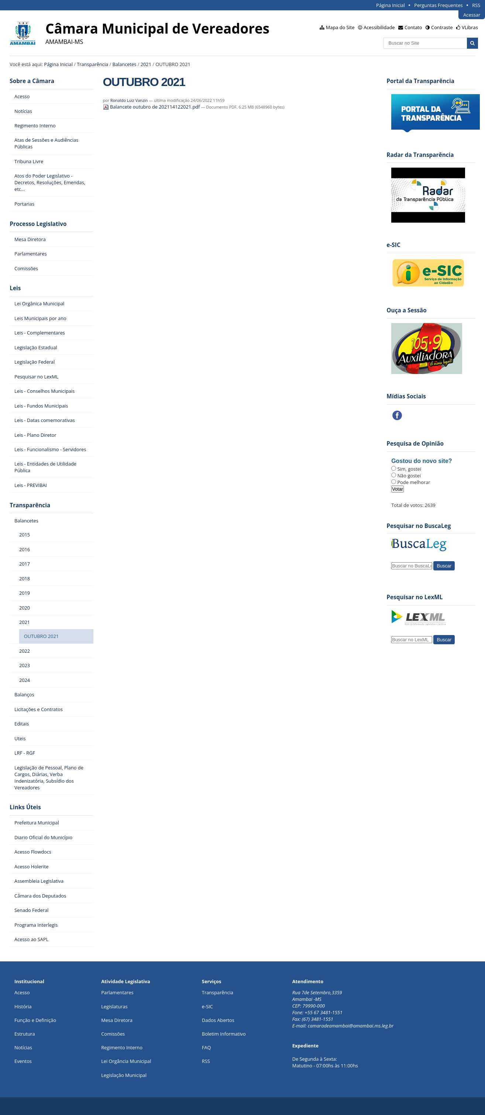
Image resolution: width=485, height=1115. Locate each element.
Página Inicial (390, 5)
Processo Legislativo (38, 224)
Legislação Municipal (124, 1075)
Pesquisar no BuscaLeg (418, 526)
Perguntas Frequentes (438, 5)
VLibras (470, 27)
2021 (146, 64)
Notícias (23, 1047)
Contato (413, 27)
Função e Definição (35, 1020)
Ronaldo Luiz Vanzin (129, 100)
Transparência (92, 64)
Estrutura (24, 1033)
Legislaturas (114, 1006)
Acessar (471, 14)
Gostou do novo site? (421, 461)
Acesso (22, 992)
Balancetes (125, 64)
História (23, 1006)
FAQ (206, 1047)
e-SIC (207, 1006)
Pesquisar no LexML (414, 597)
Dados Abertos (218, 1020)
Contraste (442, 27)
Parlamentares (117, 992)
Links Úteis (25, 807)
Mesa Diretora (117, 1020)
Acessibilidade (379, 27)
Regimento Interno (121, 1047)
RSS (476, 5)
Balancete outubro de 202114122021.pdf (152, 106)
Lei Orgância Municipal (126, 1061)
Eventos (23, 1061)
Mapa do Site (340, 27)
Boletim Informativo (224, 1033)
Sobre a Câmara (32, 81)
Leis (15, 288)
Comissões (113, 1033)
